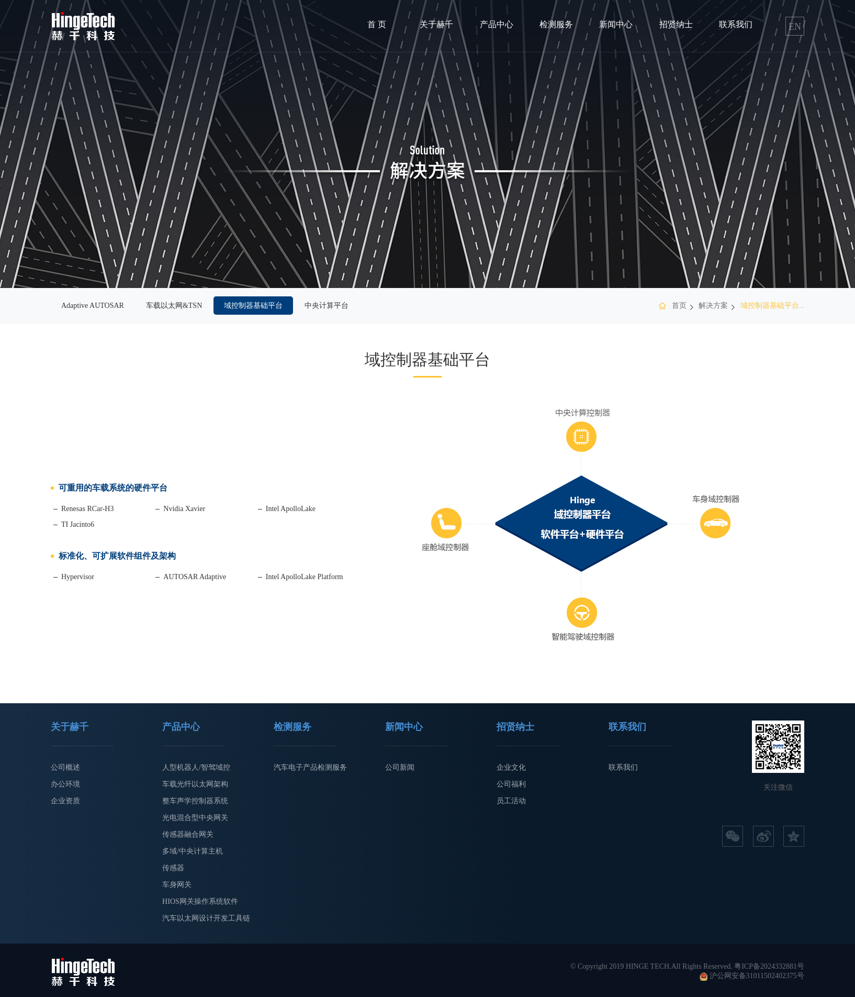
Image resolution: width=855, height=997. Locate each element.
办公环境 (65, 784)
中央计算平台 (326, 305)
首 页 (376, 24)
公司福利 (511, 784)
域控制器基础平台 (253, 305)
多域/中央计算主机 (192, 851)
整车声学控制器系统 (195, 801)
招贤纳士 (676, 24)
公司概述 (65, 767)
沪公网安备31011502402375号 (757, 976)
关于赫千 (436, 24)
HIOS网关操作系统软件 (200, 901)
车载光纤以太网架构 (195, 784)
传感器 (173, 868)
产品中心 (496, 24)
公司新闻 (399, 767)
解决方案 (713, 305)
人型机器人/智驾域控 (196, 767)
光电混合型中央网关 (195, 818)
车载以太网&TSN (174, 305)
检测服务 (556, 24)
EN (795, 26)
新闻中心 (616, 24)
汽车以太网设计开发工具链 (206, 918)
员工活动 (511, 801)
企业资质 (65, 801)
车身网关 (177, 885)
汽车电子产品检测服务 (310, 767)
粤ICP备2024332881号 (769, 966)
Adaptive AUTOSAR (92, 305)
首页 (679, 305)
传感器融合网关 (187, 834)
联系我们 (735, 24)
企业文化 (511, 767)
